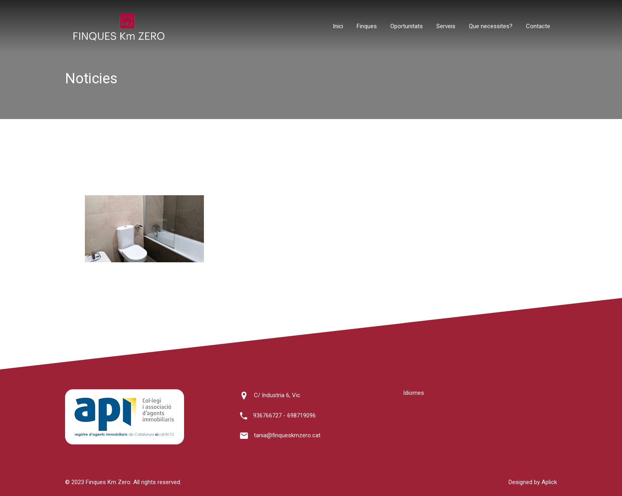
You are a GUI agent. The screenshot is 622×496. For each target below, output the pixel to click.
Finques (367, 26)
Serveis (445, 26)
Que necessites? (491, 26)
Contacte (538, 26)
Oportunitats (406, 26)
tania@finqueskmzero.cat (287, 435)
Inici (338, 26)
